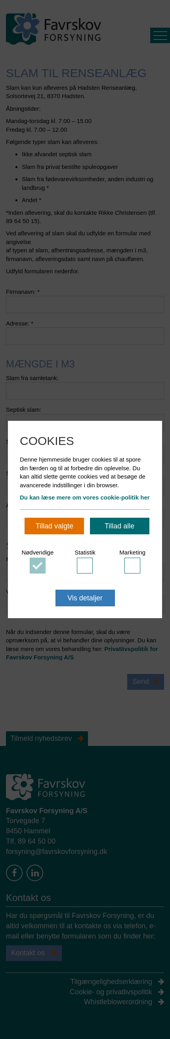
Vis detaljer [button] (85, 598)
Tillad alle (119, 526)
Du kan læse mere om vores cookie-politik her (85, 497)
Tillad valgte (54, 526)
